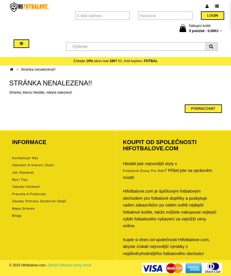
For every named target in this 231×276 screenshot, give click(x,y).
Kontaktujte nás (25, 158)
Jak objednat (23, 172)
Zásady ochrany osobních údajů (39, 201)
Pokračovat (203, 108)
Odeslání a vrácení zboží (33, 165)
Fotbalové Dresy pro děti (144, 170)
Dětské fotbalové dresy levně (69, 265)
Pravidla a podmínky (29, 194)
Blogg (17, 215)
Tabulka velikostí (26, 186)
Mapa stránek (23, 208)
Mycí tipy (20, 179)
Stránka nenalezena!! (38, 69)
